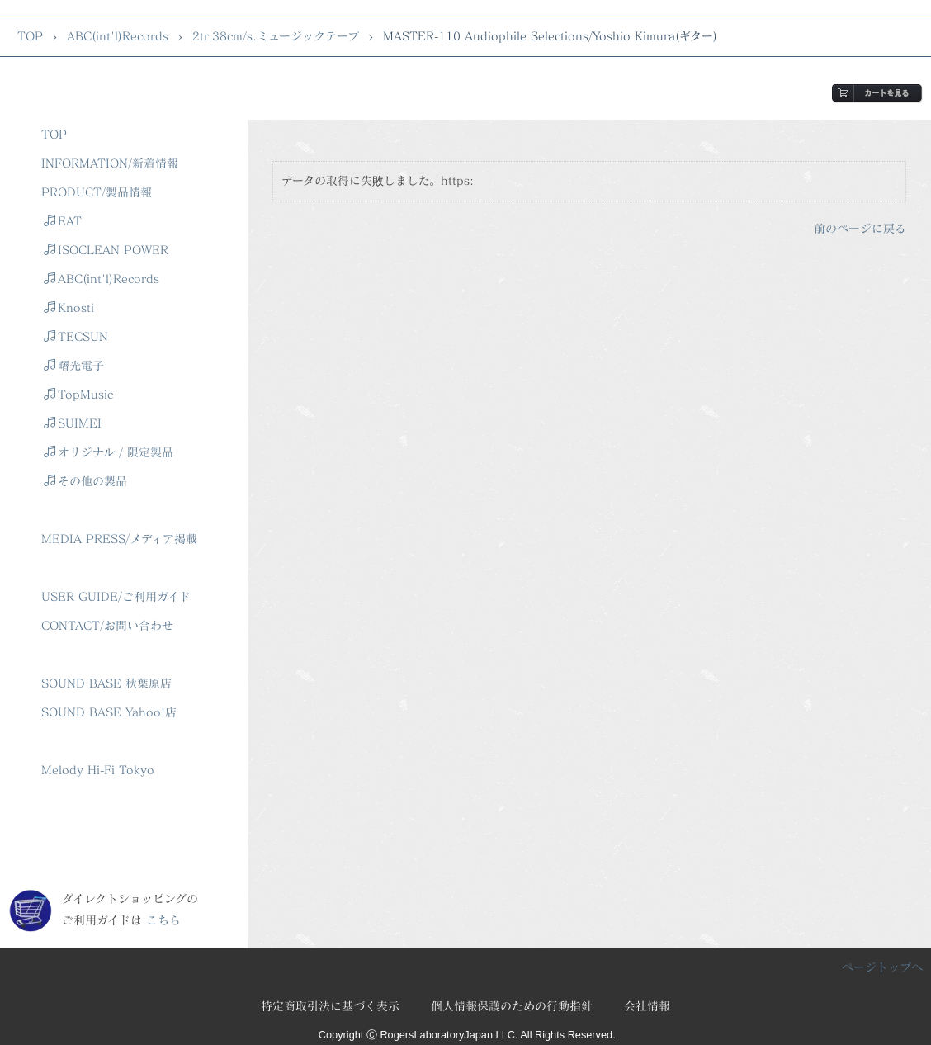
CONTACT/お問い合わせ (107, 625)
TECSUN (76, 336)
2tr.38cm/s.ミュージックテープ (275, 36)
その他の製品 (85, 480)
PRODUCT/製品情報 (96, 192)
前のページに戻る (860, 228)
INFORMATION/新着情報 (109, 163)
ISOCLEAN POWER (106, 249)
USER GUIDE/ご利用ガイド (116, 596)
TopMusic (78, 394)
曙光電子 (74, 365)
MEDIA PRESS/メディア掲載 (119, 538)
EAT (63, 220)
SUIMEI (73, 423)
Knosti (69, 307)
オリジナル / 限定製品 (108, 452)
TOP (30, 36)
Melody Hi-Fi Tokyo (97, 769)
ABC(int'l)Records (117, 36)
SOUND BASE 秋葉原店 (106, 683)
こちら (163, 920)
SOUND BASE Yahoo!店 (109, 712)
